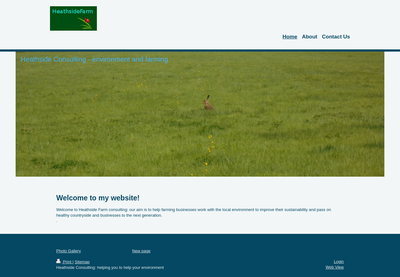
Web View (335, 267)
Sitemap (82, 261)
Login (339, 261)
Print (64, 261)
